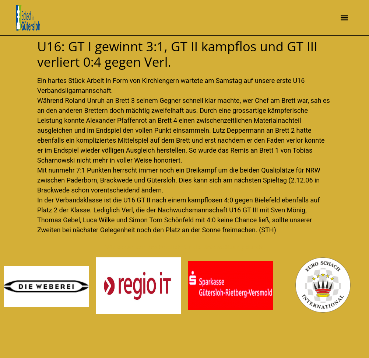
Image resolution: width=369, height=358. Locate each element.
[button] (344, 18)
